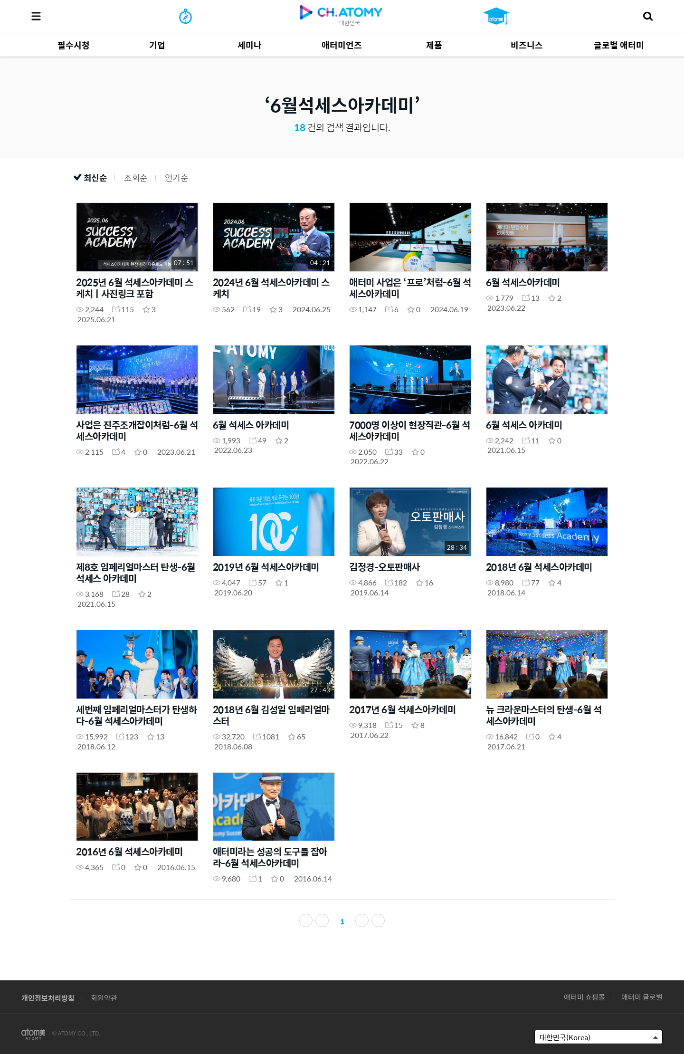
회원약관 (104, 997)
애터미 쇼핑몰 (584, 996)
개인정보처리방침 (48, 997)
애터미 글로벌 (642, 996)
